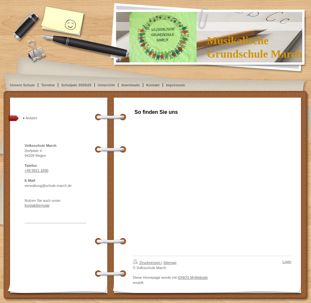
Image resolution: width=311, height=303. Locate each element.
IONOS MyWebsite (193, 277)
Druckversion (147, 263)
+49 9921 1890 (36, 170)
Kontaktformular (37, 205)
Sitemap (169, 263)
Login (287, 262)
